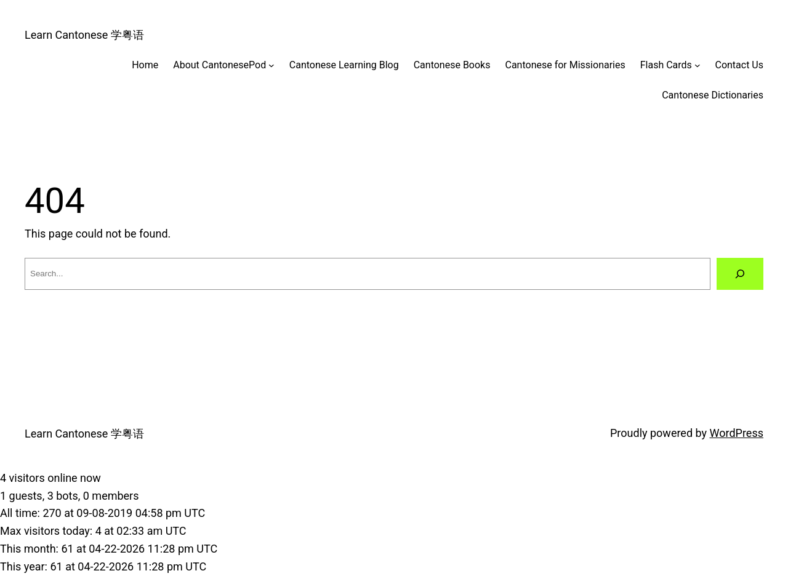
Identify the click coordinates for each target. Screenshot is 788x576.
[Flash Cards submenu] (697, 65)
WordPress (736, 432)
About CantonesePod (219, 65)
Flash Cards (666, 65)
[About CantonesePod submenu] (271, 65)
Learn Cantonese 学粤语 (84, 34)
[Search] (740, 274)
